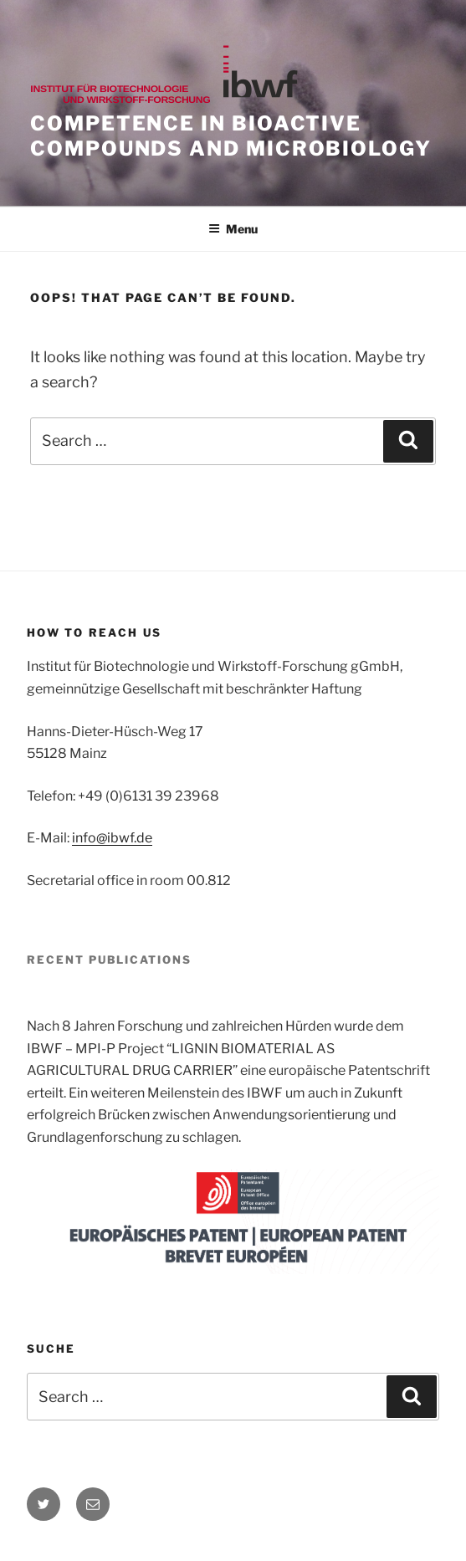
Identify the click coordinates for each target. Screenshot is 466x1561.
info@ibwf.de (112, 838)
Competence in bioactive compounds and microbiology (231, 136)
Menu (233, 229)
